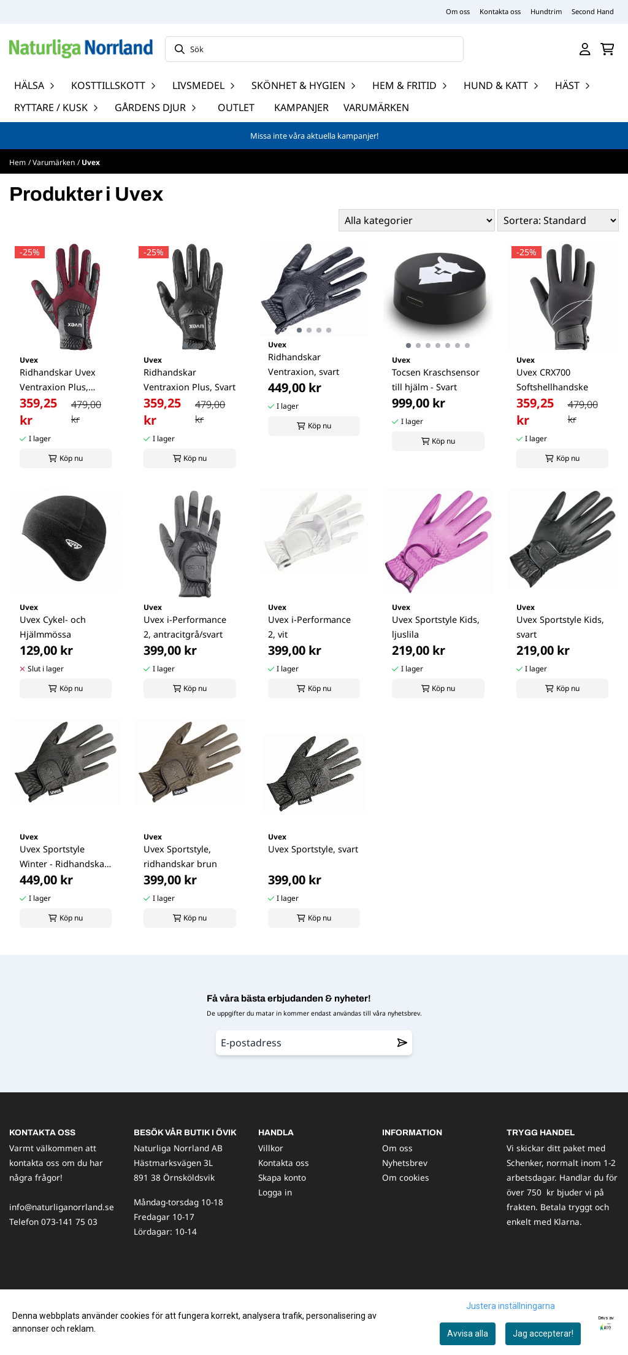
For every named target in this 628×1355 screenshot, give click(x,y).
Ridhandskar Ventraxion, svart (303, 364)
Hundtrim (546, 11)
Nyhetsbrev (404, 1162)
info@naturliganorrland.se (61, 1207)
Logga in (275, 1192)
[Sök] (314, 49)
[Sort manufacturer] (417, 220)
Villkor (270, 1148)
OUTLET (236, 107)
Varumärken (376, 107)
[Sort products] (558, 220)
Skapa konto (282, 1177)
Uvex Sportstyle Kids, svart (560, 627)
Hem (17, 162)
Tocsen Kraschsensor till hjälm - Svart (436, 379)
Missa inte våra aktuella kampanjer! (314, 135)
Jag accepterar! (543, 1333)
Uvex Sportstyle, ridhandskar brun (180, 856)
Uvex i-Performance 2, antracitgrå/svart (185, 627)
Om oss (458, 11)
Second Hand (593, 11)
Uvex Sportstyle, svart (313, 849)
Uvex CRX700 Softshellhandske (552, 379)
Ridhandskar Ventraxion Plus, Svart (190, 379)
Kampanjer (301, 107)
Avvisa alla (467, 1333)
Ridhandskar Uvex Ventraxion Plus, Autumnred (58, 380)
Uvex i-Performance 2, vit (309, 627)
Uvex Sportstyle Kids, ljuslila (436, 627)
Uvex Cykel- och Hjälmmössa (53, 627)
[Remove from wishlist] (402, 1043)
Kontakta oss (500, 11)
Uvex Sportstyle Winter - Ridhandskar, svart (64, 857)
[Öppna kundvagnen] (607, 49)
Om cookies (405, 1177)
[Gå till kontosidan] (585, 49)
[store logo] (81, 48)
